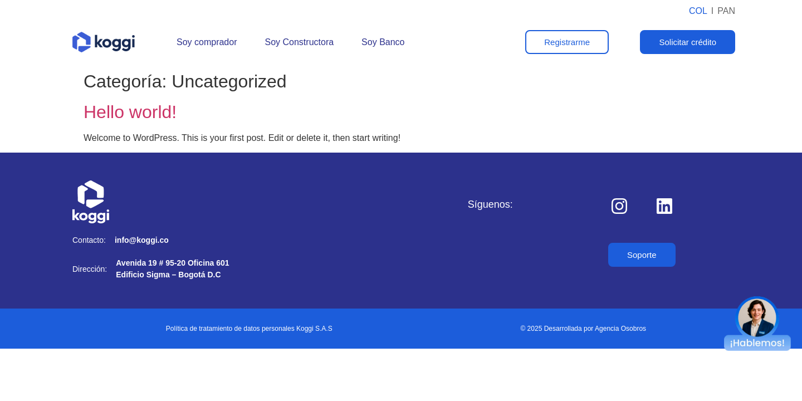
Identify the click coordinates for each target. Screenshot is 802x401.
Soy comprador (207, 42)
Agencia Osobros (620, 328)
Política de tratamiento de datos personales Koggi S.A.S (249, 328)
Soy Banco (382, 42)
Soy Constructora (299, 42)
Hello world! (130, 112)
